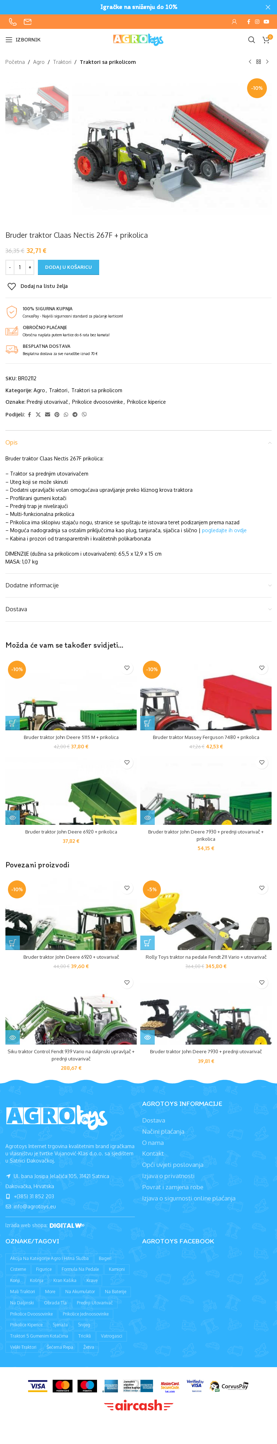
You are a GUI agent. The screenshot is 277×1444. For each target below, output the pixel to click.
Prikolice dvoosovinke (97, 402)
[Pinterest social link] (57, 414)
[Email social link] (47, 414)
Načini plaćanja (163, 1138)
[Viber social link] (84, 414)
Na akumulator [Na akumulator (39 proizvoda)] (80, 1298)
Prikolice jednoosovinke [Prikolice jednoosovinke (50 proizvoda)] (86, 1320)
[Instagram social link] (257, 22)
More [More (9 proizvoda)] (50, 1298)
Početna (15, 62)
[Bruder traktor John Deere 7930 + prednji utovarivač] (206, 1016)
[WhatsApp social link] (66, 414)
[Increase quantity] (29, 267)
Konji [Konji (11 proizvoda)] (15, 1287)
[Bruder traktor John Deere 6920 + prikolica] (71, 789)
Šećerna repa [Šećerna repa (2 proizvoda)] (60, 1354)
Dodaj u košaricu (68, 267)
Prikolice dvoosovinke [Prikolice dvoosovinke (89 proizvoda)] (31, 1320)
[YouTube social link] (266, 22)
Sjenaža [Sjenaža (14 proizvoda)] (60, 1332)
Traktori (62, 62)
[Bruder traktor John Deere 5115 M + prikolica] (71, 694)
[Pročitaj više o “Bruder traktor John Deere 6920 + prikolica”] (12, 817)
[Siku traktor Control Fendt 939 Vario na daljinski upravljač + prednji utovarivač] (71, 1016)
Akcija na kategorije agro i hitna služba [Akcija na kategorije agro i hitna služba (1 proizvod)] (49, 1265)
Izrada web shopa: (27, 1232)
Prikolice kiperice (146, 402)
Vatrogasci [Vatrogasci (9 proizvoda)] (111, 1343)
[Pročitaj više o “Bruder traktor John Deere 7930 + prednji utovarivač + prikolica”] (147, 817)
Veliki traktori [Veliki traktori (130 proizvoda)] (23, 1354)
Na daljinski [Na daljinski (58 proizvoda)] (22, 1309)
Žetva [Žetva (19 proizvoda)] (88, 1354)
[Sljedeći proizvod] (267, 62)
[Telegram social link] (75, 414)
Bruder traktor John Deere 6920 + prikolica (71, 831)
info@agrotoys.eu (30, 1214)
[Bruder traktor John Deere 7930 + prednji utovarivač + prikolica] (206, 789)
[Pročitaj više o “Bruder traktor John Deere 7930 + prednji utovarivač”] (147, 1044)
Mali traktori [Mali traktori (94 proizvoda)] (22, 1298)
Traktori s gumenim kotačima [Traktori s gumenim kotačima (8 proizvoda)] (39, 1343)
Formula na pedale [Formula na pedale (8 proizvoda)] (80, 1276)
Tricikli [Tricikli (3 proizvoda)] (84, 1343)
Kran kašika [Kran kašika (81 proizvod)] (64, 1287)
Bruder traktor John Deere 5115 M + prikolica (71, 737)
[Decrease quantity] (9, 267)
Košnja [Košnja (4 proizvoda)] (36, 1287)
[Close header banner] (268, 7)
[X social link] (38, 414)
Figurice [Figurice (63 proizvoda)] (44, 1276)
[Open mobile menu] (23, 39)
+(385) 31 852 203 (29, 1203)
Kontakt (153, 1160)
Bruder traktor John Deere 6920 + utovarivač (71, 957)
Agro (39, 62)
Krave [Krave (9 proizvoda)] (92, 1287)
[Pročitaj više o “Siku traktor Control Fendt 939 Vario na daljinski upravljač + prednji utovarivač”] (12, 1044)
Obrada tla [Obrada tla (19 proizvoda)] (55, 1309)
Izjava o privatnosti (168, 1182)
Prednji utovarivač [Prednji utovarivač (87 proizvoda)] (95, 1309)
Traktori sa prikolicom (108, 62)
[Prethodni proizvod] (250, 62)
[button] (12, 723)
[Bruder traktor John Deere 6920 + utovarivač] (71, 914)
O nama (153, 1149)
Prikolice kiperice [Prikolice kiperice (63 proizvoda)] (26, 1332)
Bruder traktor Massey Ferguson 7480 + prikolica (206, 737)
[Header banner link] (127, 7)
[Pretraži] (252, 39)
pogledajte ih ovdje (224, 530)
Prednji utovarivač (47, 402)
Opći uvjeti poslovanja (172, 1172)
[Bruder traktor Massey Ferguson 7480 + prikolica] (206, 694)
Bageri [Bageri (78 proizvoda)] (105, 1265)
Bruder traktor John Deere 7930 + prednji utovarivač (206, 1058)
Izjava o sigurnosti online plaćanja (189, 1205)
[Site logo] (138, 39)
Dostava (153, 1127)
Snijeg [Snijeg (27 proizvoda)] (84, 1332)
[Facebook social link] (248, 22)
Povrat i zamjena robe (172, 1194)
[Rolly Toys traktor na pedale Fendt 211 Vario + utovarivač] (206, 914)
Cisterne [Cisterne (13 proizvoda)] (18, 1276)
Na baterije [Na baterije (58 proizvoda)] (115, 1298)
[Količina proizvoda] (19, 267)
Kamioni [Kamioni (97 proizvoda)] (117, 1276)
